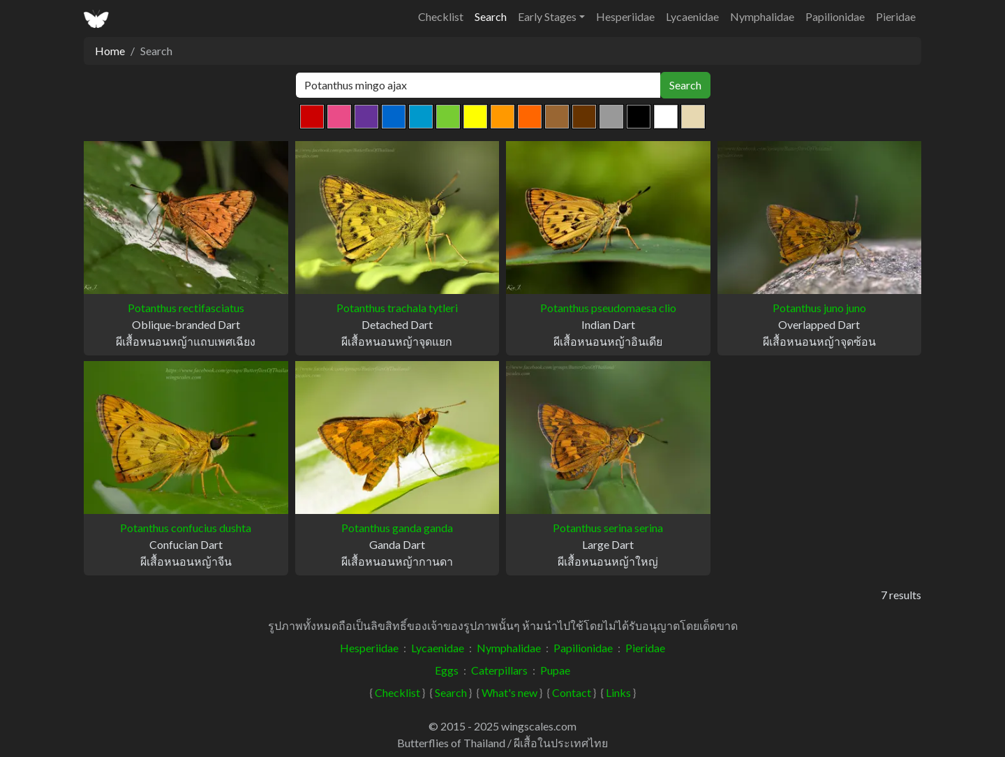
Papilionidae (835, 16)
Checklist (440, 16)
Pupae (555, 670)
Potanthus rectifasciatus (186, 307)
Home (110, 50)
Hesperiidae (625, 16)
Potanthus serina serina (608, 527)
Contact (571, 692)
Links (618, 692)
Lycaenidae (692, 16)
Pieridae (896, 16)
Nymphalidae (762, 16)
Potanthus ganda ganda (397, 527)
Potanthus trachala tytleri (397, 307)
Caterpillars (499, 670)
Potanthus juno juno (819, 307)
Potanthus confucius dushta (185, 527)
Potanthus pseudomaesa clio (608, 307)
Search (491, 16)
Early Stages (547, 16)
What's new (509, 692)
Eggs (447, 670)
